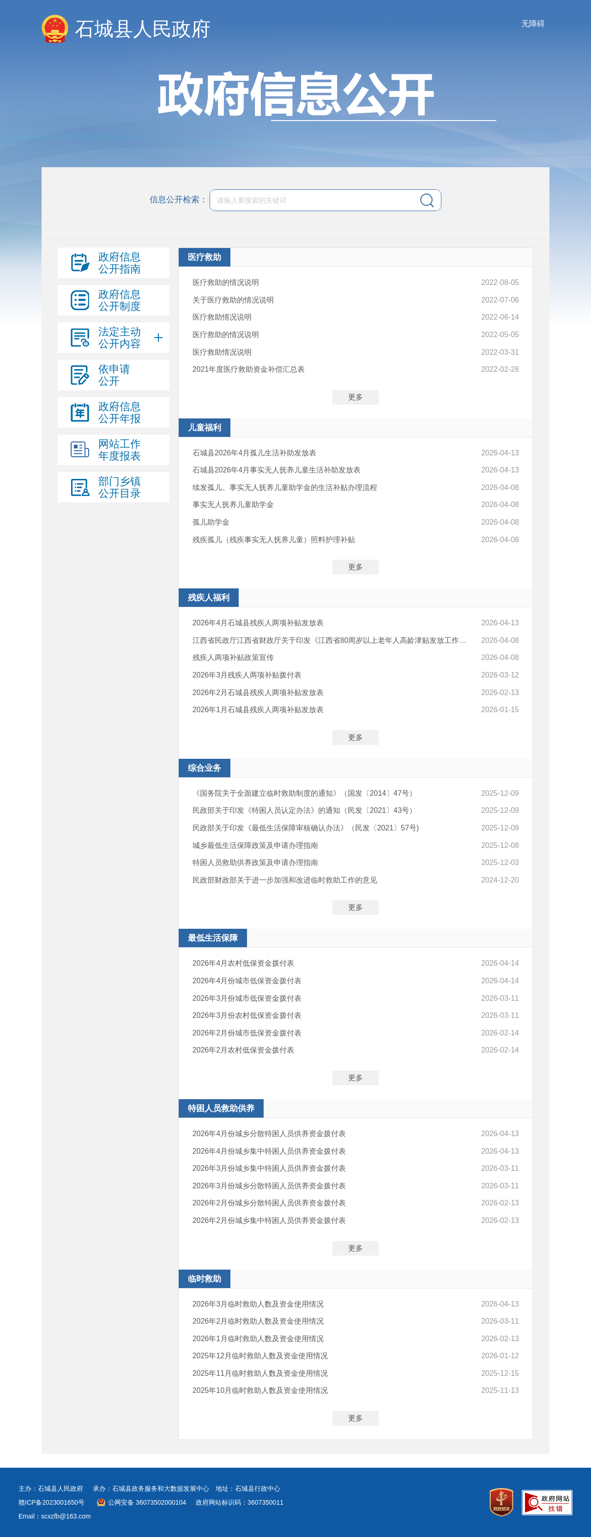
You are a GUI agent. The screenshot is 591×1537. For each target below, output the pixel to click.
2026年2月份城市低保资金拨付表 (247, 1033)
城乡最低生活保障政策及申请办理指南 (255, 845)
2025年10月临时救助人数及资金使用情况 (260, 1390)
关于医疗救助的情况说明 (233, 300)
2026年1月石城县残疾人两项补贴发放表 (258, 710)
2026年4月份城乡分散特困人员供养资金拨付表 (269, 1134)
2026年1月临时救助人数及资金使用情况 (258, 1339)
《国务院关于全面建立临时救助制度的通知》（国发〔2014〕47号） (304, 793)
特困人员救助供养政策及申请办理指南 (255, 862)
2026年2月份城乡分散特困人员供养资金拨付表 (269, 1203)
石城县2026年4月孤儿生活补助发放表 (255, 453)
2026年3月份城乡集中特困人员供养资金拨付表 (269, 1168)
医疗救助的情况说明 (226, 282)
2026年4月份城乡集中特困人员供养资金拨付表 (269, 1151)
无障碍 (533, 23)
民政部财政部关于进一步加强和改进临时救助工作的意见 (285, 880)
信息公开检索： (179, 199)
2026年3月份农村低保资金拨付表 (247, 1015)
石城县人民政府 (143, 29)
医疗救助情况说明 (222, 317)
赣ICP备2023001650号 (51, 1502)
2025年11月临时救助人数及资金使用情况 (260, 1373)
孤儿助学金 (211, 522)
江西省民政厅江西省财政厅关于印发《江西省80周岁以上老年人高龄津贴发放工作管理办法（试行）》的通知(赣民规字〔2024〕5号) (333, 640)
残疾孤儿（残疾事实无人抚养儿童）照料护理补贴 (274, 540)
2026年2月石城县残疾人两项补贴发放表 (258, 692)
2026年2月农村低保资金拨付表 (244, 1050)
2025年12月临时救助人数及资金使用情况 (260, 1356)
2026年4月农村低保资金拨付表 (244, 963)
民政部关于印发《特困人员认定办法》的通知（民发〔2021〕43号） (304, 810)
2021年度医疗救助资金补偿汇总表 (249, 369)
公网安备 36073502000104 (147, 1502)
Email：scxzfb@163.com (54, 1516)
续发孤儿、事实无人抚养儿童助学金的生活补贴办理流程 (285, 487)
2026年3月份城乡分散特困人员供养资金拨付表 (269, 1186)
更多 (355, 397)
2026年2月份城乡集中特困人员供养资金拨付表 (269, 1220)
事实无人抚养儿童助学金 (233, 504)
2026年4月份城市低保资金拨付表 (247, 981)
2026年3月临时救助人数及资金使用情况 (258, 1304)
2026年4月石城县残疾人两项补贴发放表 (258, 623)
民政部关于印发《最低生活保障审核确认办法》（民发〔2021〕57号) (306, 828)
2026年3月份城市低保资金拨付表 (247, 998)
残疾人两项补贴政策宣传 (233, 657)
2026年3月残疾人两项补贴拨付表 (247, 675)
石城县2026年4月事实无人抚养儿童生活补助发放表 (277, 470)
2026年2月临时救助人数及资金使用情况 (258, 1321)
